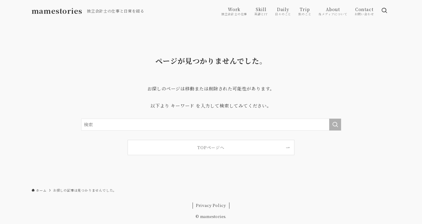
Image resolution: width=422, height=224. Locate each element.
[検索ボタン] (384, 11)
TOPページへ (211, 147)
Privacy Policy (211, 205)
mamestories (56, 10)
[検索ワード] (211, 125)
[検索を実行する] (335, 125)
